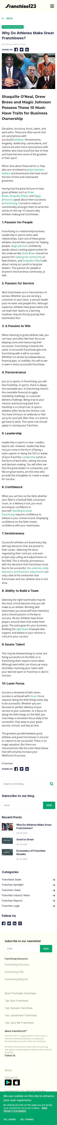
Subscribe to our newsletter (23, 941)
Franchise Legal (28, 905)
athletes (19, 139)
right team (22, 629)
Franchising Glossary (17, 964)
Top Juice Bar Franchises (19, 1022)
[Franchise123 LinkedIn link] (11, 1064)
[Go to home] (20, 6)
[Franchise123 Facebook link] (6, 1064)
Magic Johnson (19, 246)
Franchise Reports (28, 900)
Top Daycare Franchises (19, 1008)
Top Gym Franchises (16, 1000)
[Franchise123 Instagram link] (21, 1064)
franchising (11, 203)
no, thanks (27, 1119)
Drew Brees (28, 253)
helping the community (28, 257)
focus (33, 696)
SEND (49, 805)
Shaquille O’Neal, (19, 196)
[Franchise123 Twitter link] (16, 1064)
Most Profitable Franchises (20, 993)
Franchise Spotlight (28, 884)
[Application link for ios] (16, 1082)
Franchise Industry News (13, 27)
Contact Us (11, 1077)
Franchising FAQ (14, 972)
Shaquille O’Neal (32, 260)
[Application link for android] (8, 1082)
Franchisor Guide (28, 890)
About (8, 1070)
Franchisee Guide (28, 879)
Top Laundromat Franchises (21, 1015)
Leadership (28, 457)
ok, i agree (10, 1119)
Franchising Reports (16, 979)
